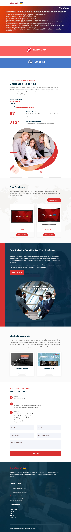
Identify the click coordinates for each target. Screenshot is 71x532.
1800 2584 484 (17, 488)
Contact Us (13, 517)
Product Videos (22, 369)
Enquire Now (22, 234)
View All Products (54, 200)
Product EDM (49, 369)
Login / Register (17, 272)
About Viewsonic (14, 509)
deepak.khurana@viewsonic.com (32, 405)
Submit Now (35, 453)
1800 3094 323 (18, 398)
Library (12, 515)
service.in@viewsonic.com (20, 492)
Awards (12, 511)
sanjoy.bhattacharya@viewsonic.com (28, 407)
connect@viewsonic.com (25, 403)
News (11, 513)
